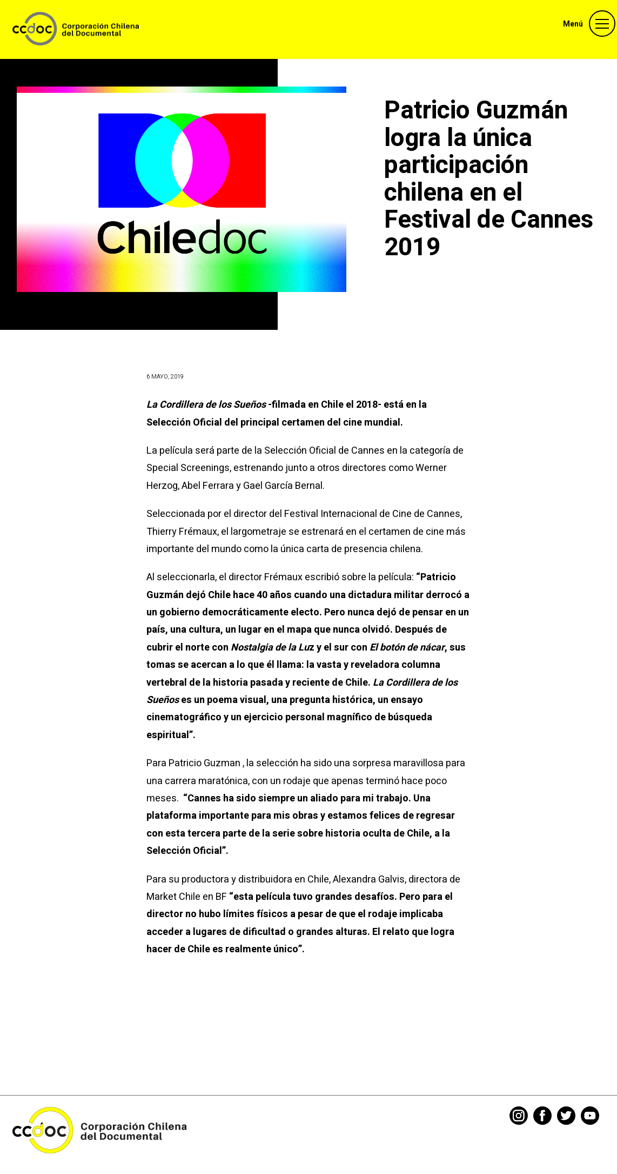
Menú (573, 24)
